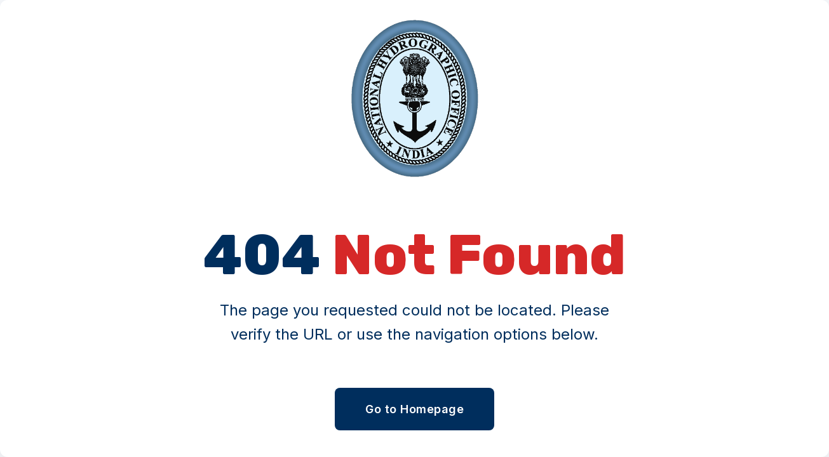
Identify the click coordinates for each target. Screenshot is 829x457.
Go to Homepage (414, 409)
